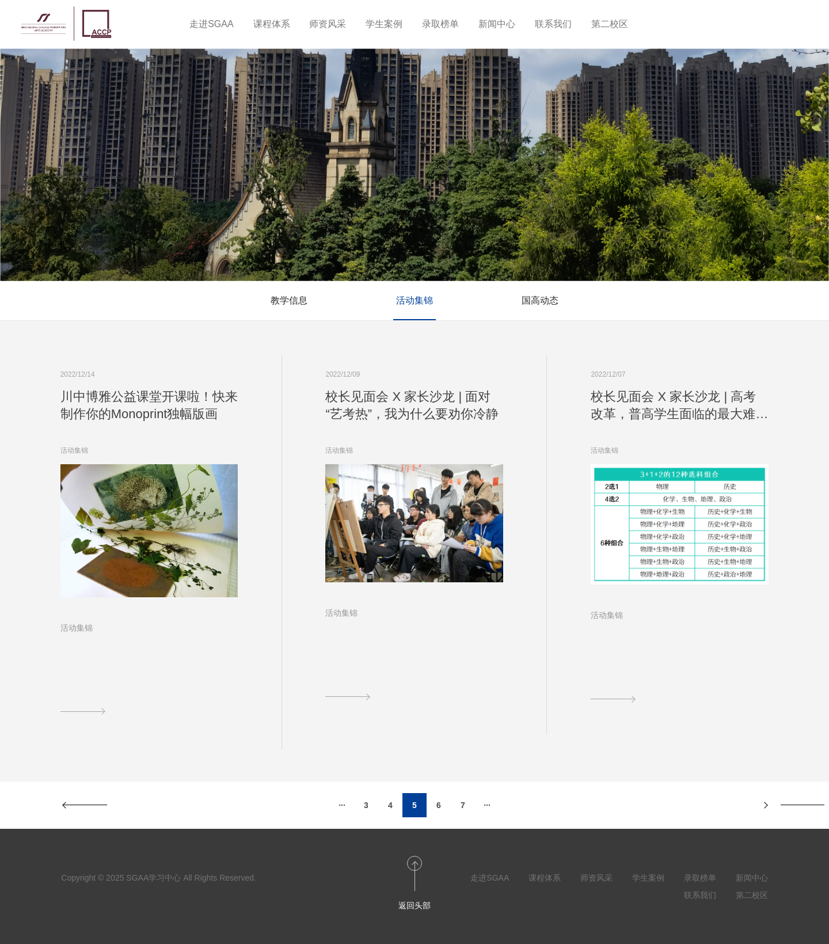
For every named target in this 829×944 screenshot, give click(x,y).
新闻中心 (496, 24)
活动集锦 (414, 300)
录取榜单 (440, 24)
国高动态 (540, 300)
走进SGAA (211, 24)
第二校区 (609, 24)
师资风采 (327, 24)
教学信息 (289, 300)
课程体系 (271, 24)
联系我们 (553, 24)
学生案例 (384, 24)
